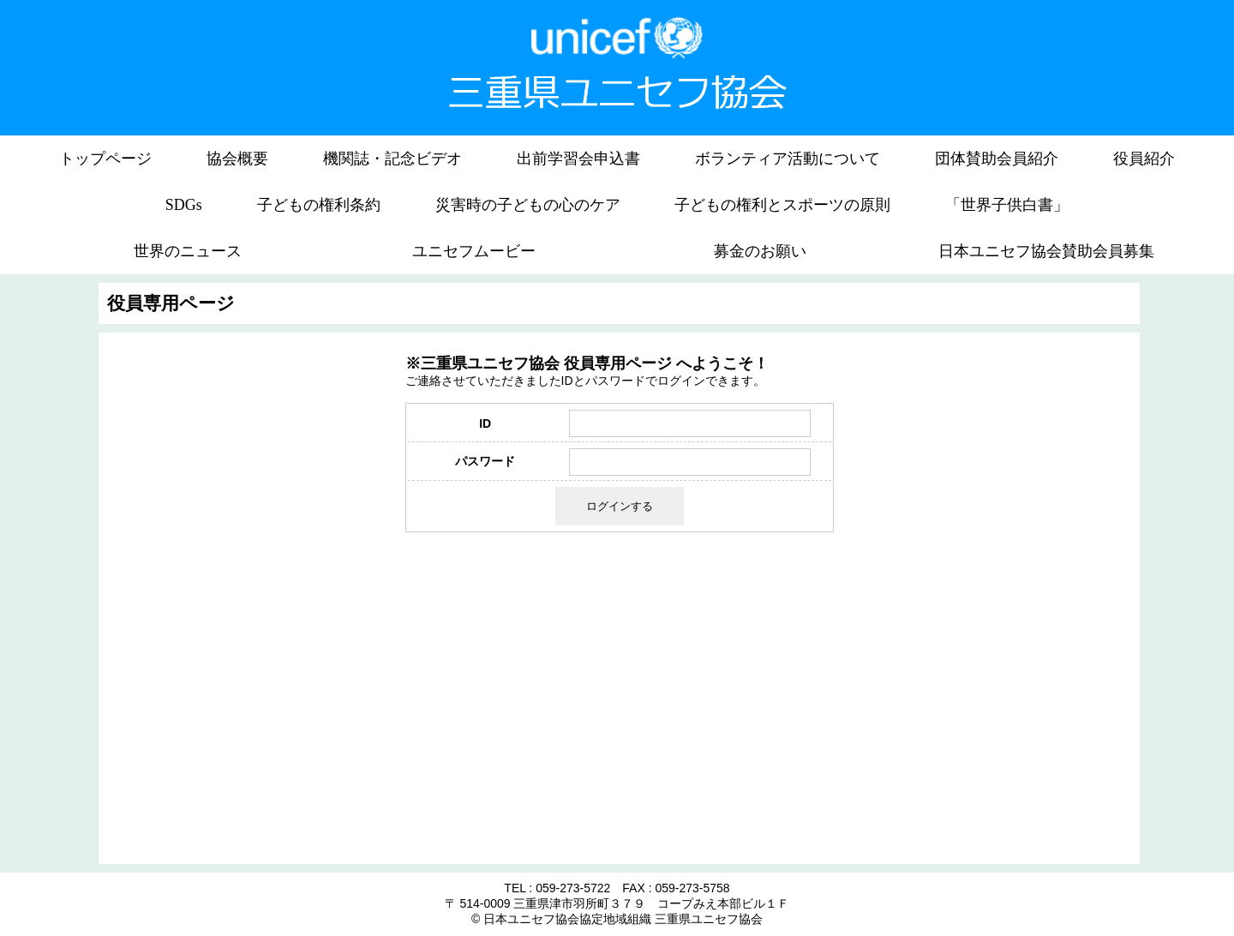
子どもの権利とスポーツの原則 (782, 204)
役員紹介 (1144, 158)
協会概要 (237, 158)
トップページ (105, 158)
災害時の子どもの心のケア (527, 204)
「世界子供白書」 (1007, 204)
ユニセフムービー (474, 251)
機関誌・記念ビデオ (392, 158)
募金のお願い (760, 251)
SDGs (183, 204)
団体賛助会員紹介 (996, 158)
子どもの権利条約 (318, 204)
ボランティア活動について (787, 158)
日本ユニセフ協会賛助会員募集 (1046, 251)
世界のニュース (188, 251)
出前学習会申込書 (578, 158)
